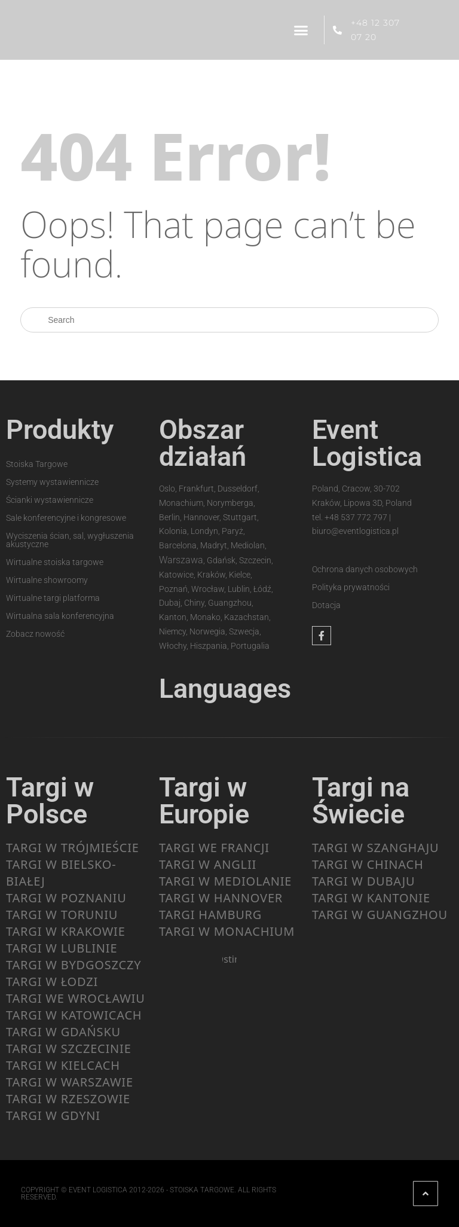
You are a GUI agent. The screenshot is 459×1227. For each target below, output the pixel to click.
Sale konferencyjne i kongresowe (66, 518)
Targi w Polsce (50, 800)
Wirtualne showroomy (47, 580)
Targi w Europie (204, 800)
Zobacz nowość (35, 634)
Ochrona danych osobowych (365, 569)
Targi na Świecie (360, 800)
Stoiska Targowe (37, 464)
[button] (301, 30)
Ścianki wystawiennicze (49, 500)
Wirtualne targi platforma (53, 598)
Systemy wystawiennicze (52, 482)
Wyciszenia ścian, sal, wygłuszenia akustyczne (70, 540)
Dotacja (326, 605)
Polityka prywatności (351, 587)
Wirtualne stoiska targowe (54, 562)
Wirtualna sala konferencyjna (60, 616)
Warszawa (181, 560)
